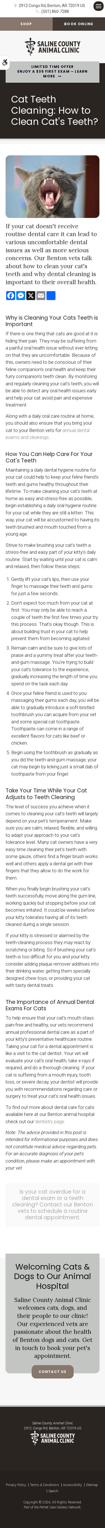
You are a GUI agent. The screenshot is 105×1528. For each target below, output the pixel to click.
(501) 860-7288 (55, 11)
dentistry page (49, 1121)
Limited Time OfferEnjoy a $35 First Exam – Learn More (52, 72)
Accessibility (72, 1485)
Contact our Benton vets (55, 1208)
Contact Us (53, 1371)
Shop (26, 24)
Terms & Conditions (44, 1485)
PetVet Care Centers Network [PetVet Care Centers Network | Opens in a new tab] (60, 1507)
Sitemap (92, 1485)
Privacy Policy (16, 1485)
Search (53, 1491)
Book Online (78, 24)
